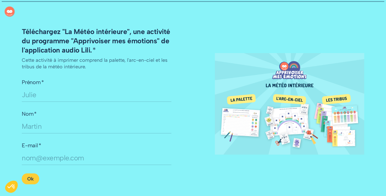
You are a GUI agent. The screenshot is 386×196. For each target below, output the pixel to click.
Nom (29, 114)
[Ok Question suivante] (30, 178)
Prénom (33, 82)
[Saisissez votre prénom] (96, 95)
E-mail (31, 145)
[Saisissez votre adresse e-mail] (96, 158)
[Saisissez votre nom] (96, 126)
